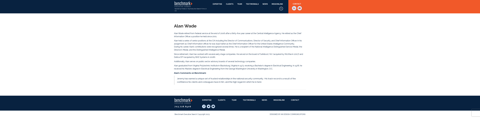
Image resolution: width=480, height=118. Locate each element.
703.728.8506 (183, 106)
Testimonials (252, 4)
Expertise (217, 4)
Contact (297, 4)
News (265, 4)
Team (239, 4)
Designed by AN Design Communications (287, 114)
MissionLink (277, 4)
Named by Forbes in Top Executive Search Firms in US (191, 6)
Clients (229, 4)
